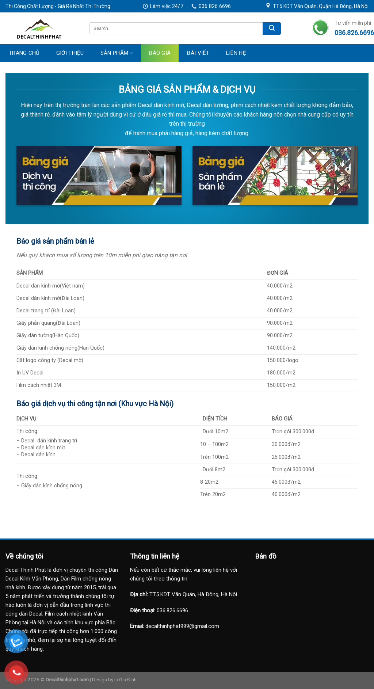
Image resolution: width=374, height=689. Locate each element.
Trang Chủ (24, 53)
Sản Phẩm (116, 53)
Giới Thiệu (70, 53)
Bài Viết (198, 53)
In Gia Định (125, 679)
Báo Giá (160, 53)
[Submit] (272, 28)
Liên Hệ (236, 53)
